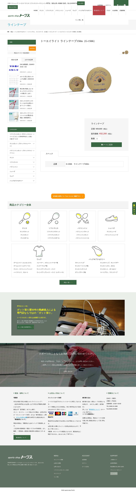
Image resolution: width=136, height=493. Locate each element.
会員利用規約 (113, 463)
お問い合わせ (68, 371)
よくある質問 (113, 473)
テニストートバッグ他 (81, 266)
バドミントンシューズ (111, 234)
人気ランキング (134, 208)
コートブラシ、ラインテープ (108, 272)
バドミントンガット (82, 234)
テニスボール (25, 238)
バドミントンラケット (82, 231)
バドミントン (59, 10)
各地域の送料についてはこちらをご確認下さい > (68, 196)
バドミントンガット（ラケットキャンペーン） (21, 152)
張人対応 (81, 4)
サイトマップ (57, 473)
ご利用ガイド (113, 459)
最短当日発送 (13, 7)
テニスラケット (24, 231)
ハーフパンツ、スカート (21, 272)
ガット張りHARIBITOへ (25, 327)
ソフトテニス (49, 10)
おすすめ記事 (29, 59)
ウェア (75, 10)
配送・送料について (22, 393)
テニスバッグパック (81, 269)
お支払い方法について (57, 393)
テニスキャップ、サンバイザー (109, 262)
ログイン (108, 5)
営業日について (113, 393)
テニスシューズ (111, 231)
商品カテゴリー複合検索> (21, 53)
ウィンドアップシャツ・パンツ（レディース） (51, 272)
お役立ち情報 (57, 463)
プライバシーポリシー (116, 470)
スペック (49, 154)
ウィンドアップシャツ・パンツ (46, 269)
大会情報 (115, 10)
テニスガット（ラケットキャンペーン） (20, 145)
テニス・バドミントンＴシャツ (23, 269)
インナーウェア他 (42, 266)
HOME (36, 10)
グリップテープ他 (80, 272)
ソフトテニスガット (54, 234)
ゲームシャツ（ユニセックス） (23, 262)
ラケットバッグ (79, 262)
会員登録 (100, 5)
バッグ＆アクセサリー (85, 10)
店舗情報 (122, 10)
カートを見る (85, 466)
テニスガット (25, 234)
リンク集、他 (79, 20)
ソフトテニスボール (54, 238)
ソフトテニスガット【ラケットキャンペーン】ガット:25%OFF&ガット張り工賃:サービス (21, 136)
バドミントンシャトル (82, 238)
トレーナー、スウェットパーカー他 (47, 262)
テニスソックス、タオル (107, 266)
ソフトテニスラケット (53, 231)
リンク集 (56, 477)
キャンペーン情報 (58, 459)
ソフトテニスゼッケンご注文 (61, 470)
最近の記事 (14, 59)
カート (122, 5)
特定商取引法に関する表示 (117, 466)
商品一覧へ (67, 282)
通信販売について (99, 10)
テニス (42, 10)
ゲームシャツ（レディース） (22, 266)
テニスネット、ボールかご (108, 269)
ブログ (108, 10)
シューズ (68, 10)
